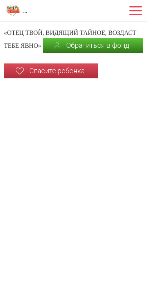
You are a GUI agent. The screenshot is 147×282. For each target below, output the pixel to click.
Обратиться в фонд (97, 45)
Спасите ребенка (57, 71)
